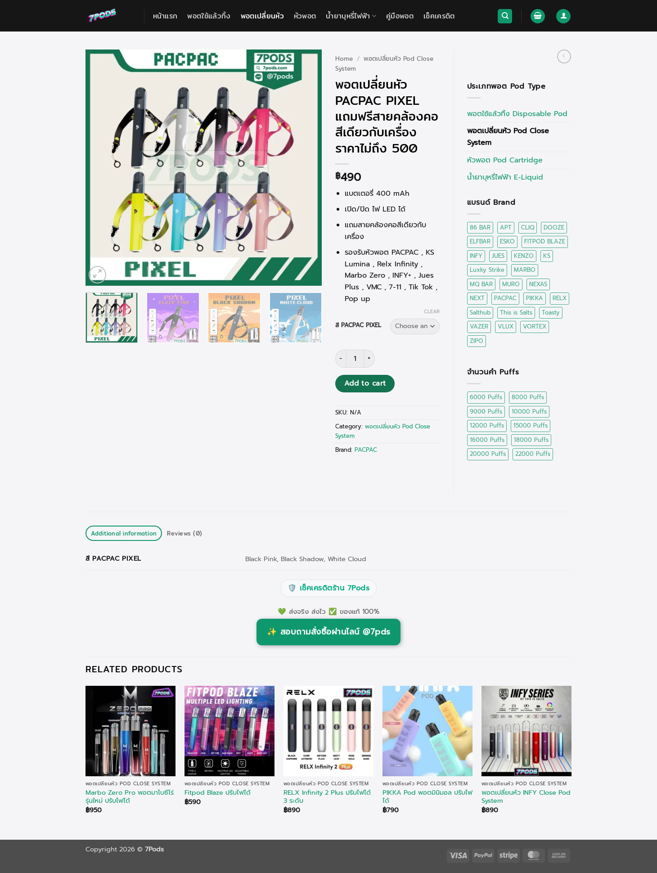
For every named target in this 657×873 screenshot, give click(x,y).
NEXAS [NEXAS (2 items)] (538, 284)
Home (344, 58)
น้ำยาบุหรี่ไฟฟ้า (351, 16)
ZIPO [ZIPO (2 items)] (476, 341)
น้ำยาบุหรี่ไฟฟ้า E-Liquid (505, 177)
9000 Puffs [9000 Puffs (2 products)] (486, 411)
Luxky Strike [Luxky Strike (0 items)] (487, 270)
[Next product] (564, 56)
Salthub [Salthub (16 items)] (480, 312)
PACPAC (366, 450)
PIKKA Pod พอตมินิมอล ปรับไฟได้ (427, 796)
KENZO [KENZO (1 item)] (524, 256)
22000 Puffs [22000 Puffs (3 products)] (532, 454)
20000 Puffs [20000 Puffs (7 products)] (488, 454)
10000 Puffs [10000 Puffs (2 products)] (529, 411)
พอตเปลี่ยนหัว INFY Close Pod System (526, 796)
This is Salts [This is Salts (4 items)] (516, 312)
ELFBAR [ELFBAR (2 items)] (480, 241)
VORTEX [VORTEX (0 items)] (534, 326)
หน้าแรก (165, 16)
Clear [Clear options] (432, 312)
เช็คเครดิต (439, 16)
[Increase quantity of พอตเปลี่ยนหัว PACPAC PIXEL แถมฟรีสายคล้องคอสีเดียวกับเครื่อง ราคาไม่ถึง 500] (369, 359)
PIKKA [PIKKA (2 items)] (534, 298)
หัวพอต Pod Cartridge (505, 160)
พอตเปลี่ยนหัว (262, 16)
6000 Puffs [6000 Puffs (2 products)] (486, 397)
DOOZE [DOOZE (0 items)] (554, 227)
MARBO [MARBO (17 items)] (525, 270)
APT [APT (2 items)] (506, 227)
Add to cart (365, 383)
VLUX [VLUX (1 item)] (505, 326)
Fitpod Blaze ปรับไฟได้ (217, 792)
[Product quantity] (355, 359)
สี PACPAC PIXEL (358, 325)
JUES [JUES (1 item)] (498, 256)
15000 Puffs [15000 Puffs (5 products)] (530, 425)
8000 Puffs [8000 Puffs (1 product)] (528, 397)
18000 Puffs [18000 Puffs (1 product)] (531, 440)
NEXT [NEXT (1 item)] (477, 298)
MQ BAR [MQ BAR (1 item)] (481, 284)
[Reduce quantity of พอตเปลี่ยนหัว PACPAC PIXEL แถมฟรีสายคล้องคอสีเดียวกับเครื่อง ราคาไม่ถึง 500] (340, 359)
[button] (538, 16)
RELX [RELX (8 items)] (560, 298)
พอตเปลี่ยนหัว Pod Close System (508, 137)
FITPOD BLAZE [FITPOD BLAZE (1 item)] (544, 241)
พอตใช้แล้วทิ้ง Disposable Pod (517, 113)
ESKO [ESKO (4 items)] (507, 241)
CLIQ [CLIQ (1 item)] (527, 227)
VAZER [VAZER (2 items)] (479, 326)
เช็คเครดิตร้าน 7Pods (328, 588)
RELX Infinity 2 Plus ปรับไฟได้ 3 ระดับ (327, 796)
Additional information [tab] (124, 533)
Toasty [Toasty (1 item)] (551, 312)
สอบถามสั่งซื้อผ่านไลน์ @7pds (329, 632)
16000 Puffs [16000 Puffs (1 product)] (487, 440)
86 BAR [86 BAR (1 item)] (480, 227)
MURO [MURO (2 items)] (511, 284)
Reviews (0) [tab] (184, 533)
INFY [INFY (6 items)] (476, 256)
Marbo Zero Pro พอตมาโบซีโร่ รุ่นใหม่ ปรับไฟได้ (130, 796)
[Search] (505, 16)
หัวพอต (305, 16)
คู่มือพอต (400, 16)
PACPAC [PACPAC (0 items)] (505, 298)
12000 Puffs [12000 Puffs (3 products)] (487, 425)
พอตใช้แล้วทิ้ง (208, 16)
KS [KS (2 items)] (546, 256)
